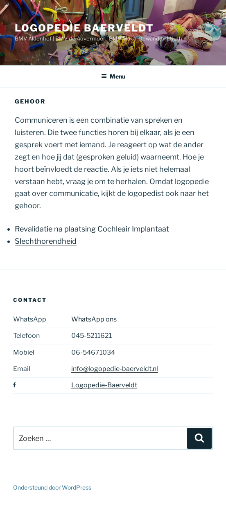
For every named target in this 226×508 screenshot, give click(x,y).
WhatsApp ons (94, 319)
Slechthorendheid (46, 241)
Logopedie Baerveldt (84, 28)
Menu (113, 76)
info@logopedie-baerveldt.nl (114, 369)
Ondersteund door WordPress (52, 487)
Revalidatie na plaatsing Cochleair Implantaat (92, 229)
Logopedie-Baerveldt (104, 385)
